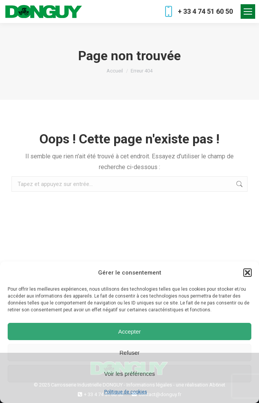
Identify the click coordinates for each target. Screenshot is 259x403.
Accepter (129, 331)
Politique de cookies (125, 392)
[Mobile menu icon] (248, 11)
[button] (247, 272)
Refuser (130, 352)
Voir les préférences (129, 373)
